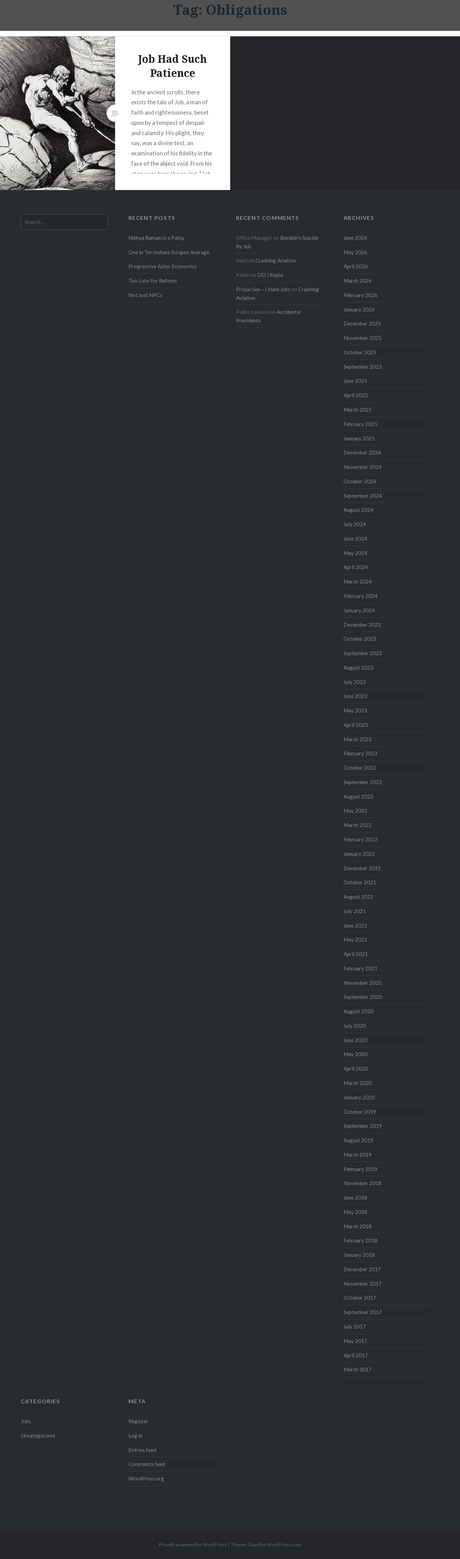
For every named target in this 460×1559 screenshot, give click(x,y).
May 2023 (355, 710)
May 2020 (355, 1054)
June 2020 (355, 1040)
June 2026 (355, 238)
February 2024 (360, 596)
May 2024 (355, 553)
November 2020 (363, 983)
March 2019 (358, 1154)
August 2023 (358, 667)
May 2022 (355, 810)
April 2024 (356, 567)
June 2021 (355, 925)
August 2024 (358, 510)
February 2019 (360, 1169)
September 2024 (363, 496)
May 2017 (355, 1341)
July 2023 (355, 682)
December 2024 (362, 452)
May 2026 (355, 252)
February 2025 (360, 424)
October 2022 (360, 768)
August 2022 (358, 796)
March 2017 (358, 1369)
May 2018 (355, 1212)
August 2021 (358, 897)
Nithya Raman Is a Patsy (156, 238)
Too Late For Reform (152, 280)
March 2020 (358, 1083)
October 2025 (360, 352)
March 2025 (358, 409)
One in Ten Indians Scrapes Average (168, 252)
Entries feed (142, 1450)
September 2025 (363, 367)
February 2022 (360, 839)
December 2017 (362, 1269)
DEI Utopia (270, 275)
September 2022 (363, 782)
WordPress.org (146, 1478)
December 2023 (362, 625)
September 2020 (363, 997)
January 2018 (359, 1255)
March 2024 (358, 581)
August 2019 (358, 1140)
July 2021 (355, 911)
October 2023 (360, 639)
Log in (135, 1435)
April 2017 (356, 1355)
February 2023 (360, 753)
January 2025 (359, 438)
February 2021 (360, 968)
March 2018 (358, 1226)
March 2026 (358, 280)
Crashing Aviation (276, 260)
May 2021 (355, 939)
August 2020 (358, 1011)
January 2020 (359, 1097)
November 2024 (363, 467)
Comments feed (146, 1464)
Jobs (26, 1421)
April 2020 (356, 1068)
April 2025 (356, 395)
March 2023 (358, 739)
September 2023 (363, 653)
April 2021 (356, 954)
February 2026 (360, 295)
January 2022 (359, 854)
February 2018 (360, 1240)
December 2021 (362, 868)
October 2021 (360, 882)
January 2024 (359, 610)
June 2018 (355, 1197)
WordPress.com (283, 1544)
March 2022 (358, 825)
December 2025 (362, 323)
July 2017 (355, 1326)
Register (138, 1421)
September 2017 (363, 1312)
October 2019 (360, 1112)
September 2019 (363, 1126)
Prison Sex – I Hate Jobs (263, 289)
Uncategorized (38, 1435)
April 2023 (356, 725)
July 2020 (355, 1026)
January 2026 (359, 309)
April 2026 (356, 266)
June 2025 (355, 381)
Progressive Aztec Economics (162, 266)
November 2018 (363, 1183)
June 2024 (355, 538)
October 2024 (360, 481)
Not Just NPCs (145, 295)
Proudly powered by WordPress (193, 1544)
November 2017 (363, 1283)
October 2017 (360, 1298)
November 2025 (363, 338)
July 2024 (355, 524)
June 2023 (355, 696)
